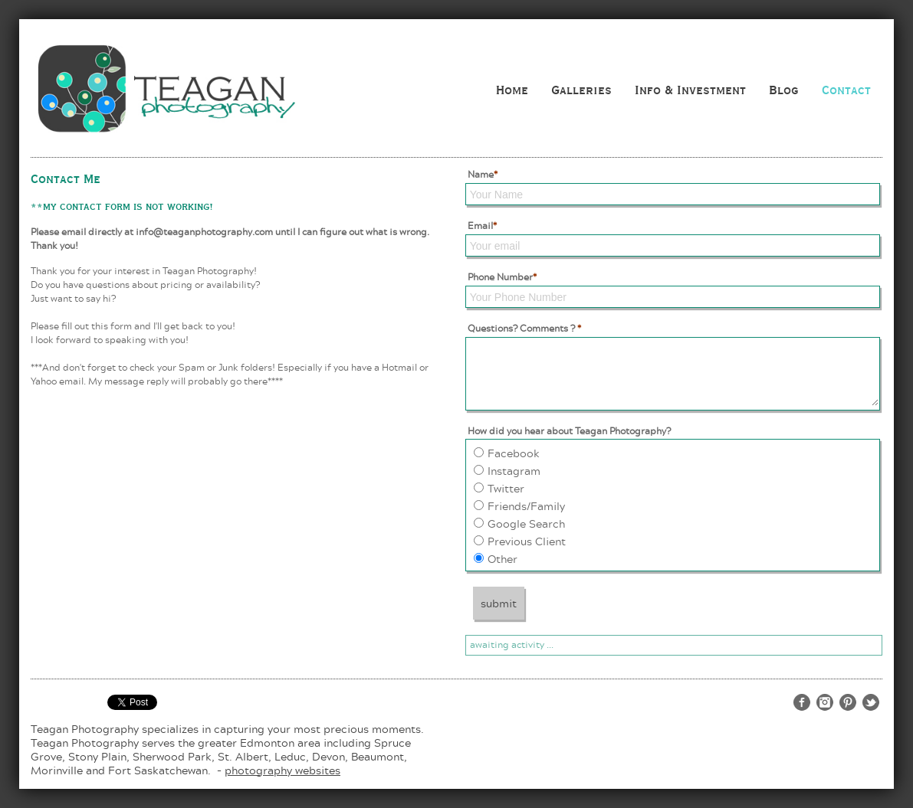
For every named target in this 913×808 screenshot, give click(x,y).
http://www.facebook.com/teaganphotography (801, 702)
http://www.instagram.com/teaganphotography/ (824, 702)
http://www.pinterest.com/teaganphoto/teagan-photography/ (847, 702)
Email (482, 225)
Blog (784, 89)
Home (512, 89)
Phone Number (502, 277)
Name (483, 174)
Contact (846, 89)
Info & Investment (690, 89)
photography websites (282, 770)
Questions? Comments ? (524, 328)
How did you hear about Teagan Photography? (569, 431)
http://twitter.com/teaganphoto (870, 702)
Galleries (581, 89)
